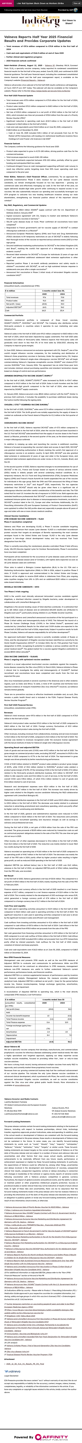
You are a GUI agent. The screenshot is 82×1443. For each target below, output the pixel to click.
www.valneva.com (22, 1085)
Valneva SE (50, 65)
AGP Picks (7, 3)
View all (76, 3)
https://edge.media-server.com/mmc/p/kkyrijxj (50, 91)
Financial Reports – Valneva (32, 80)
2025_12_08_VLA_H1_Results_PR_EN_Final (25, 1364)
